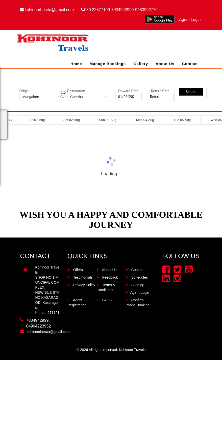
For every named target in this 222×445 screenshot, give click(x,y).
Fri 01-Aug (37, 120)
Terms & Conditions (105, 287)
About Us (165, 64)
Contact (190, 64)
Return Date (160, 91)
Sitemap (135, 285)
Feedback (107, 277)
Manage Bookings (108, 64)
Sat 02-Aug (71, 120)
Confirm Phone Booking (138, 302)
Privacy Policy (81, 285)
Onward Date (128, 91)
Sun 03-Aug (107, 120)
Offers (75, 270)
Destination (76, 91)
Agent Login (190, 19)
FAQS (104, 300)
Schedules (137, 277)
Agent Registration (76, 302)
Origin (24, 91)
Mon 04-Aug (145, 120)
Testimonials (80, 277)
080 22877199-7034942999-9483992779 (119, 10)
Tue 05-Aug (182, 120)
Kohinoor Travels (132, 350)
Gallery (140, 64)
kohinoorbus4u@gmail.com (47, 10)
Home (76, 64)
